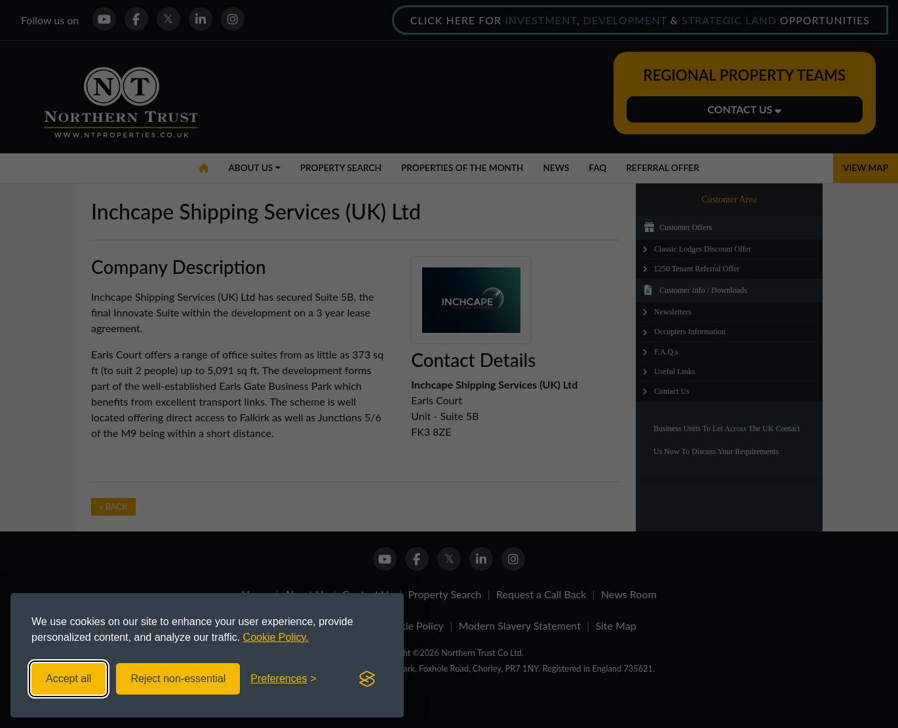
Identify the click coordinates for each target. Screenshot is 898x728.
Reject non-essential (177, 678)
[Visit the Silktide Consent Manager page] (367, 679)
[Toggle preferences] (283, 679)
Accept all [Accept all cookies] (68, 678)
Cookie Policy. (276, 637)
